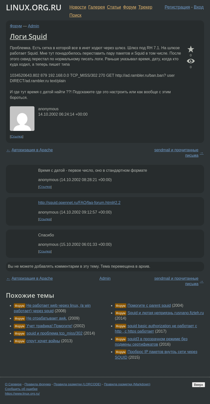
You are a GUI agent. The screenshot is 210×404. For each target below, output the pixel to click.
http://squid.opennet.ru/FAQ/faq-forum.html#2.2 (79, 203)
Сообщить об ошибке (21, 389)
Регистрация (177, 7)
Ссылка (16, 136)
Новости (77, 7)
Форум (129, 7)
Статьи (114, 7)
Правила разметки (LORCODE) (77, 384)
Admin (33, 26)
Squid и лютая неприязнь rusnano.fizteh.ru (166, 313)
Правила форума (38, 384)
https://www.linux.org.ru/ (22, 393)
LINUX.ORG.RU (34, 7)
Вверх (198, 385)
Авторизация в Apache (32, 150)
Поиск (75, 15)
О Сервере (13, 384)
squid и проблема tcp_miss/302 (54, 333)
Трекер (145, 7)
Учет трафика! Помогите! (49, 326)
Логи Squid (28, 36)
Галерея (96, 7)
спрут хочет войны (43, 341)
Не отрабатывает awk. (46, 318)
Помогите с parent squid (149, 305)
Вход (199, 7)
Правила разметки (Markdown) (127, 384)
